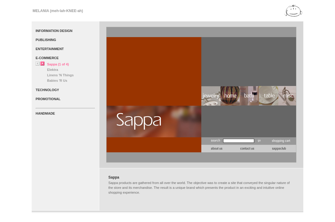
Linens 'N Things (60, 75)
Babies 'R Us (57, 80)
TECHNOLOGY (47, 90)
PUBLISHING (46, 40)
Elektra (52, 69)
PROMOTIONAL (48, 99)
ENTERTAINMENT (50, 49)
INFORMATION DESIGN (54, 31)
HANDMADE (45, 113)
